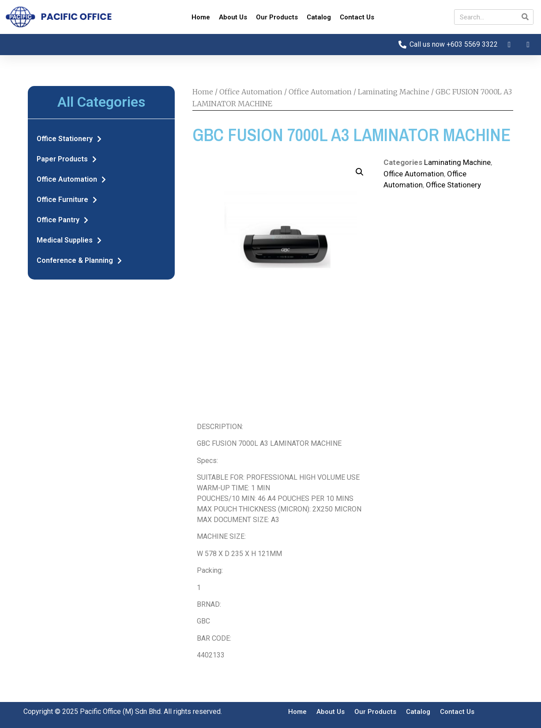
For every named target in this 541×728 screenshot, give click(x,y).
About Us (233, 17)
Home (201, 17)
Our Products (277, 17)
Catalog (319, 17)
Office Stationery (69, 139)
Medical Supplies (69, 240)
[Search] (525, 17)
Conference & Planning (79, 261)
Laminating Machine (393, 91)
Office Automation (71, 179)
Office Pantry (62, 220)
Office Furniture (67, 200)
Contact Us (357, 17)
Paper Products (67, 159)
